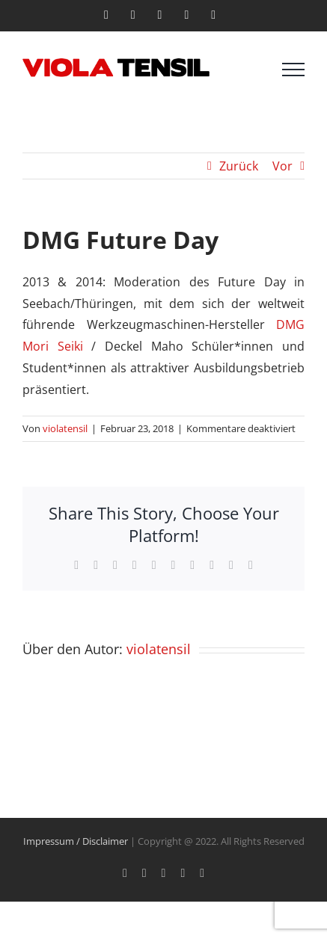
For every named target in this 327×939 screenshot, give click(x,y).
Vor (282, 166)
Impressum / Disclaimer (75, 841)
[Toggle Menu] (293, 69)
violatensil (65, 428)
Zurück (238, 166)
